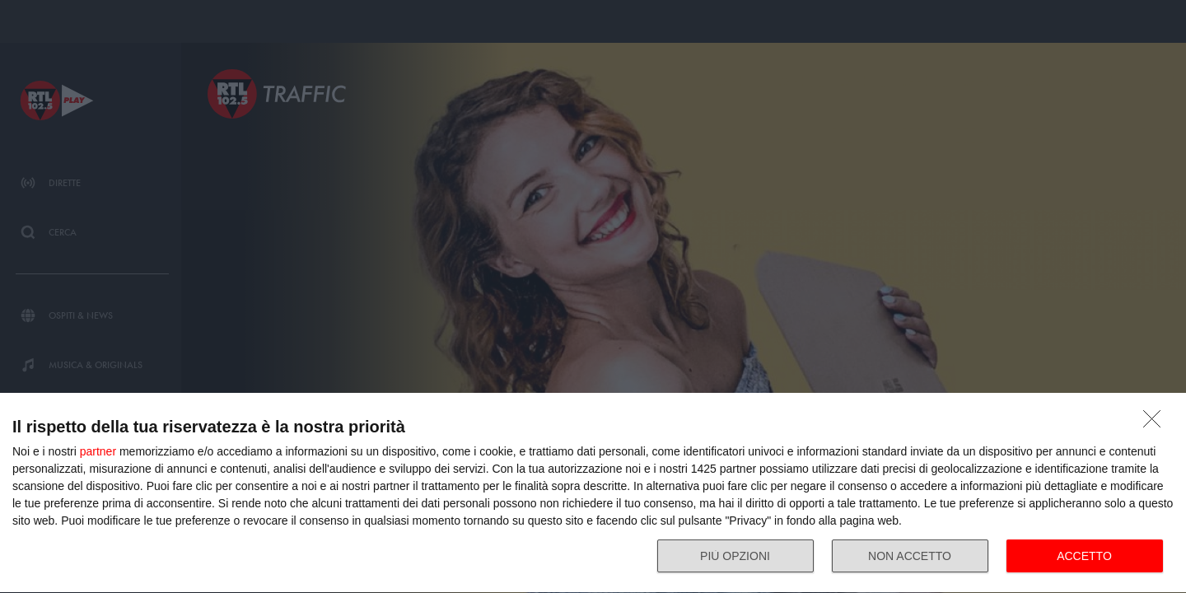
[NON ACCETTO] (1156, 423)
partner (98, 451)
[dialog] (593, 493)
